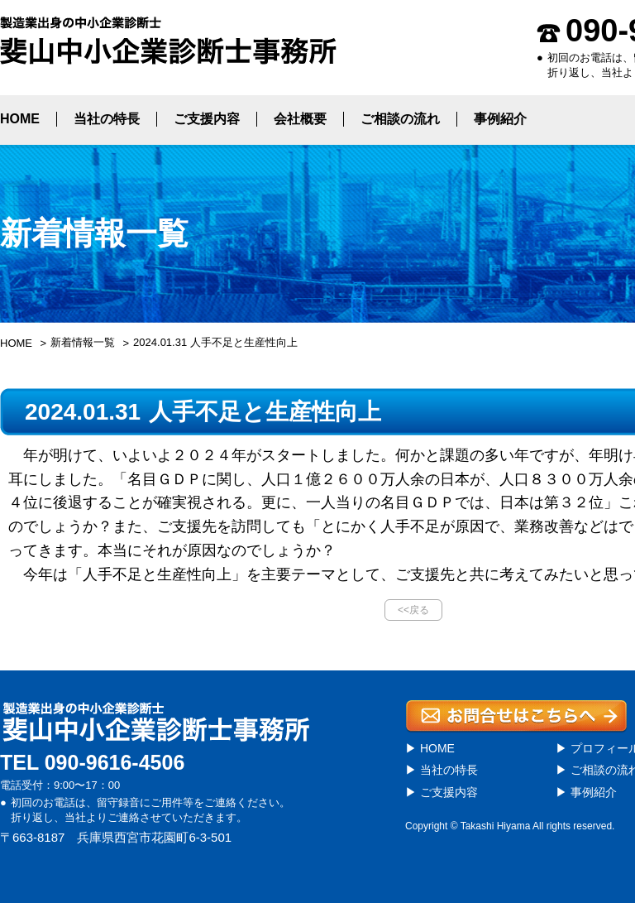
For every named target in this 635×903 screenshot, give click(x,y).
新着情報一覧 (82, 342)
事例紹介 (500, 119)
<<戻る (413, 610)
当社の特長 (107, 119)
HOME (20, 119)
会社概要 (300, 119)
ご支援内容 (207, 119)
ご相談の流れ (400, 119)
